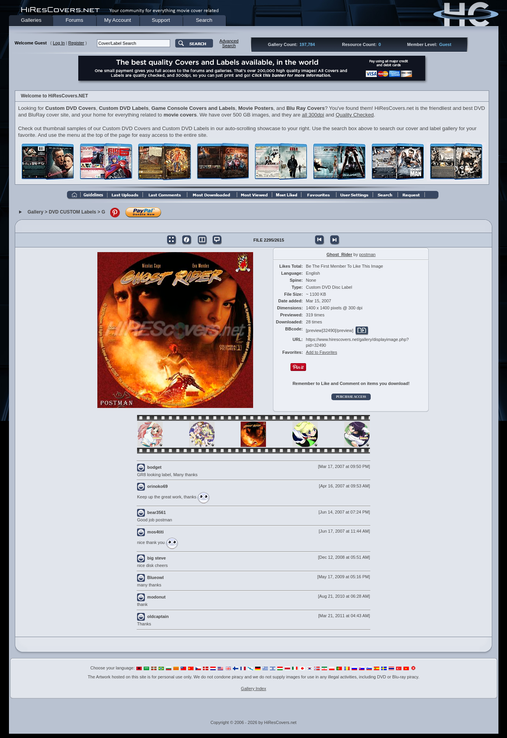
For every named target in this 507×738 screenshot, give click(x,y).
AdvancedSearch (229, 43)
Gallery (36, 212)
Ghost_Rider (339, 254)
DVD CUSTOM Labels (72, 212)
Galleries (31, 20)
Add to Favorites (321, 352)
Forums (74, 20)
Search (204, 20)
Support (161, 20)
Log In (59, 43)
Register (76, 43)
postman (367, 254)
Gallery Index (253, 688)
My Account (117, 20)
